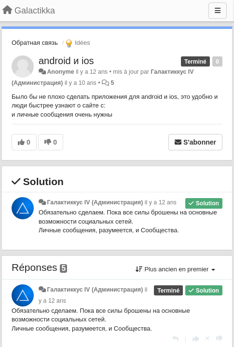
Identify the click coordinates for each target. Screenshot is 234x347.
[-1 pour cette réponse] (219, 338)
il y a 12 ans (161, 202)
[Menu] (217, 10)
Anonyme (60, 71)
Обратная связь (35, 42)
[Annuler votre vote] (207, 338)
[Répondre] (175, 338)
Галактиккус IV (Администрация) (95, 202)
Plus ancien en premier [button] (175, 269)
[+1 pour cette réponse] (196, 338)
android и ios (66, 60)
